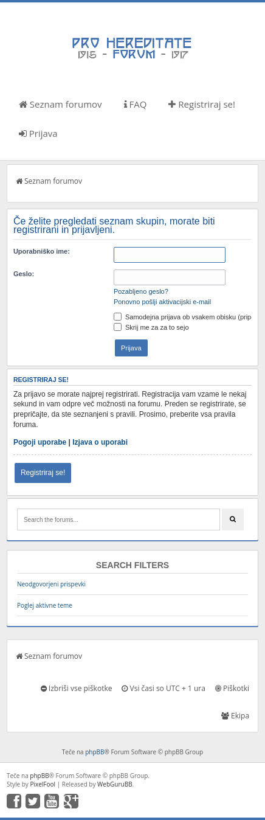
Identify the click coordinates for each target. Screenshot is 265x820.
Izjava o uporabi (100, 442)
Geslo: (23, 273)
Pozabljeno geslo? (141, 291)
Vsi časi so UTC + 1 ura (163, 688)
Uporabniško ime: (41, 251)
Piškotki (232, 688)
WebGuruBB (114, 784)
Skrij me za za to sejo (151, 327)
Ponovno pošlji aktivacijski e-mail (162, 301)
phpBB (94, 752)
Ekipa (235, 716)
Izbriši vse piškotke (76, 688)
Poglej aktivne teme (44, 605)
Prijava (38, 133)
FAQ (135, 104)
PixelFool (42, 784)
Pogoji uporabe (39, 442)
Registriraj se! (201, 104)
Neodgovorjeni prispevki (51, 584)
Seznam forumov (60, 104)
